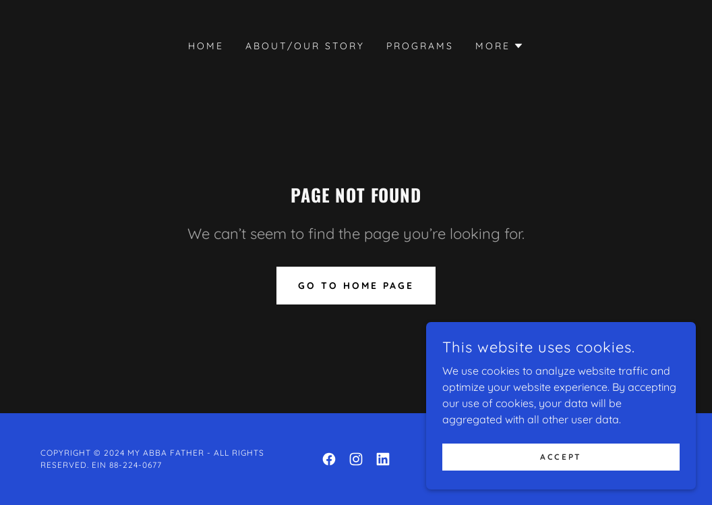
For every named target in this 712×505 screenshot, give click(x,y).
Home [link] (206, 46)
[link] (329, 459)
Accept (560, 457)
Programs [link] (420, 46)
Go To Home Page (356, 286)
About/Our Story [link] (305, 46)
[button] (499, 46)
